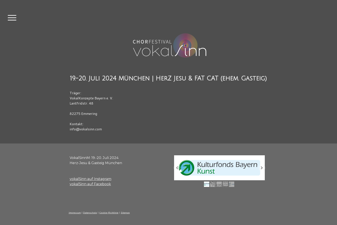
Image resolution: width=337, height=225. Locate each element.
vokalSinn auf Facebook (90, 184)
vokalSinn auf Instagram (90, 179)
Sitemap (125, 212)
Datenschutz (90, 212)
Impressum (75, 212)
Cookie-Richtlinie (108, 212)
